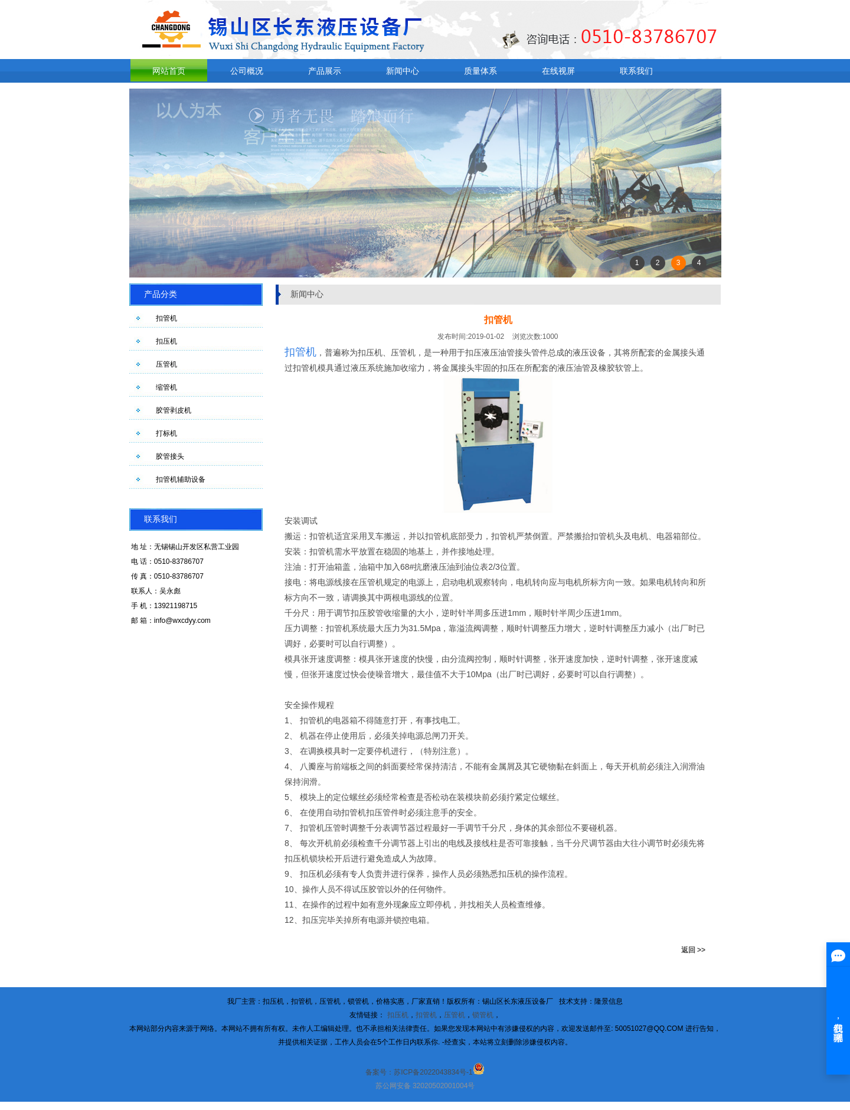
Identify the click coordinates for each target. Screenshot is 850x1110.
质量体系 (480, 71)
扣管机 (166, 318)
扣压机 (166, 341)
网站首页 (168, 71)
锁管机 (482, 1015)
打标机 (166, 433)
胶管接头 (170, 456)
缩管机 (166, 387)
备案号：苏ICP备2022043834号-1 (418, 1072)
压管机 (166, 364)
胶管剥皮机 (173, 410)
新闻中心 (402, 71)
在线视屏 (558, 71)
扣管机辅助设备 (180, 479)
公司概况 (246, 71)
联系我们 (636, 71)
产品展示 (324, 71)
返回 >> (693, 950)
